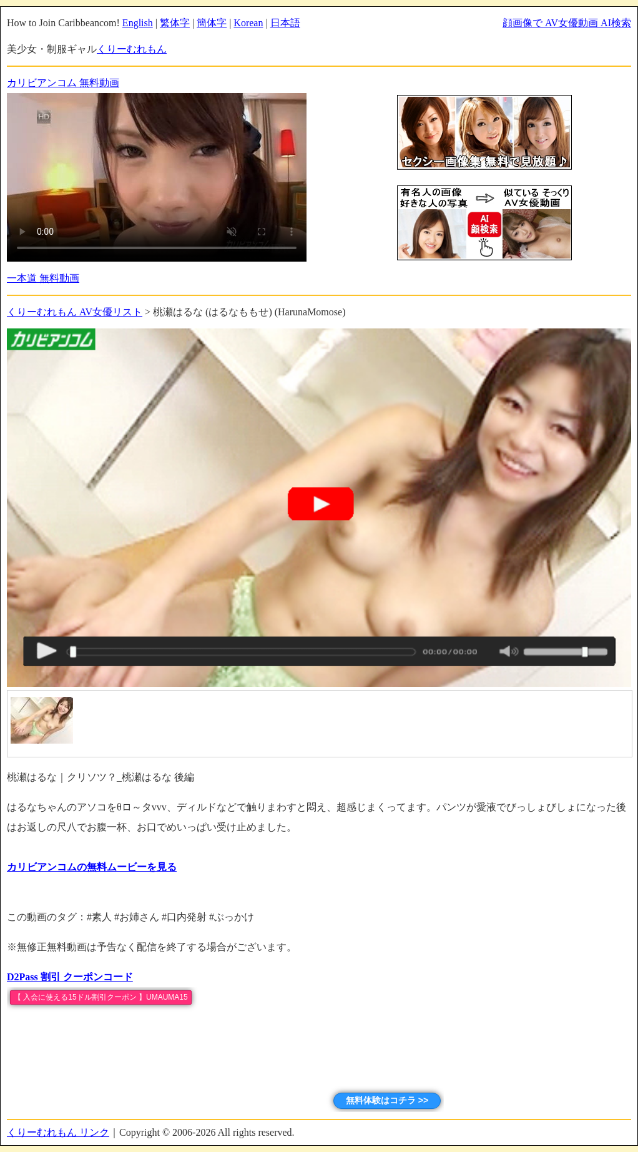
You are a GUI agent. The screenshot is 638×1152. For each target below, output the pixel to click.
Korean (248, 22)
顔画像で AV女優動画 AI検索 (567, 22)
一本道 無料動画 (43, 278)
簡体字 (212, 22)
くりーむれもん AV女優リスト (74, 312)
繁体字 (175, 22)
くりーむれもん (132, 49)
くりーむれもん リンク (58, 1132)
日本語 (285, 22)
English (137, 22)
